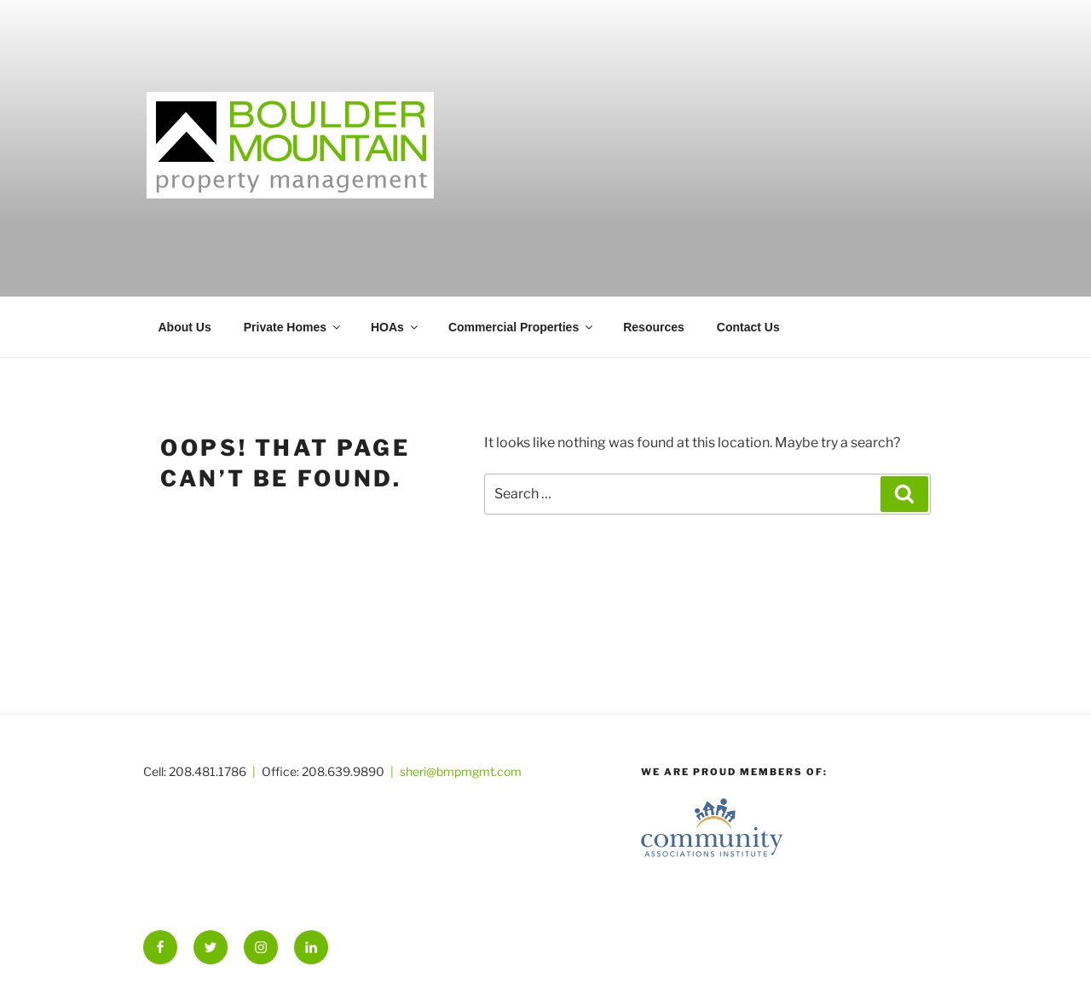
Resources (653, 327)
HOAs (395, 327)
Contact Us (748, 327)
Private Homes (293, 327)
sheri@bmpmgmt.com (461, 771)
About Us (185, 327)
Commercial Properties (521, 327)
